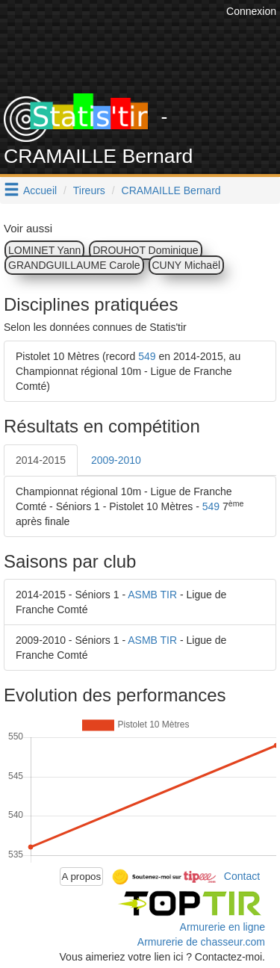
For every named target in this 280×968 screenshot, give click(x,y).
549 (146, 356)
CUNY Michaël (186, 265)
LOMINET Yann (44, 250)
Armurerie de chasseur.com (201, 942)
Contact (242, 875)
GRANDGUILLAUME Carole (74, 265)
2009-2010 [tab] (116, 460)
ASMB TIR (152, 595)
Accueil (40, 190)
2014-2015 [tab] (41, 460)
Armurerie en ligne (222, 927)
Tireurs (89, 190)
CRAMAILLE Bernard (171, 190)
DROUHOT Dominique (145, 250)
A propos (82, 876)
